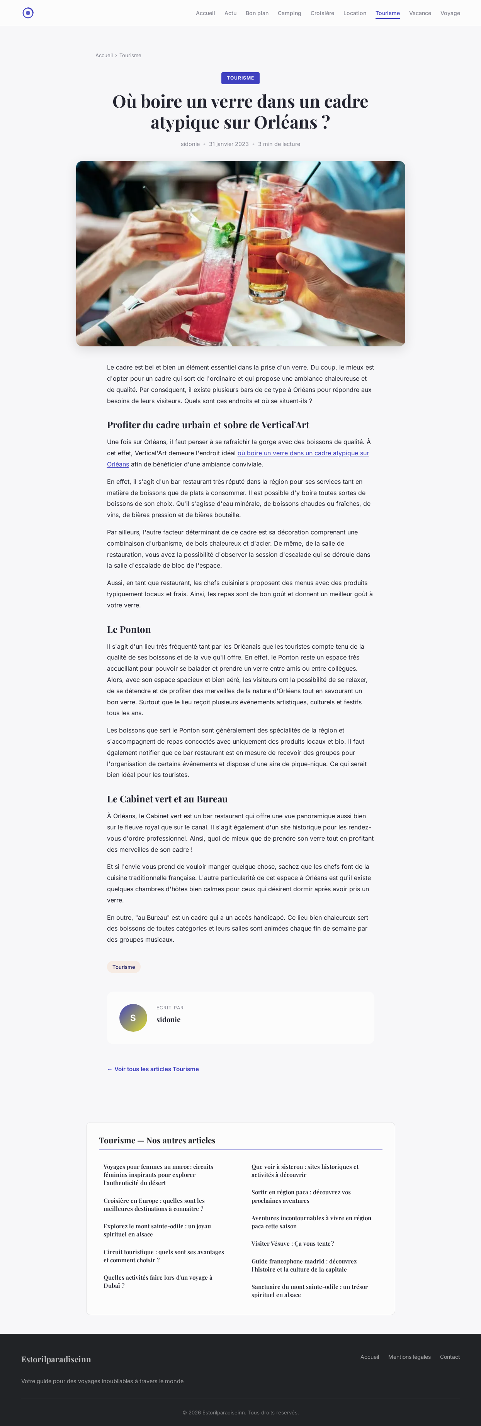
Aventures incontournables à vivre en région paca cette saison (311, 1222)
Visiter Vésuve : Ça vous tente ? (293, 1243)
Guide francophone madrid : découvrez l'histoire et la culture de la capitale (304, 1265)
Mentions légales (409, 1356)
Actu (230, 13)
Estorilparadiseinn (56, 1358)
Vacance (420, 13)
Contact (450, 1356)
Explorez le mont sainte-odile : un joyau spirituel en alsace (157, 1230)
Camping (289, 13)
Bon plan (257, 13)
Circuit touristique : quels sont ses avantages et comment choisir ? (164, 1256)
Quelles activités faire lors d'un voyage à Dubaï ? (158, 1281)
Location (354, 13)
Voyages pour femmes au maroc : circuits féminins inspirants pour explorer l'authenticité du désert (158, 1175)
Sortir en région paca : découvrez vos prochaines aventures (301, 1196)
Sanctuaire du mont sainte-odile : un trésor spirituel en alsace (310, 1291)
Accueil (205, 13)
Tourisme (388, 13)
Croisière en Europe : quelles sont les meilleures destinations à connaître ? (154, 1204)
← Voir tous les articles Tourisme (153, 1069)
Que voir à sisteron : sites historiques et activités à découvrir (305, 1170)
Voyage (450, 13)
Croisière (322, 13)
